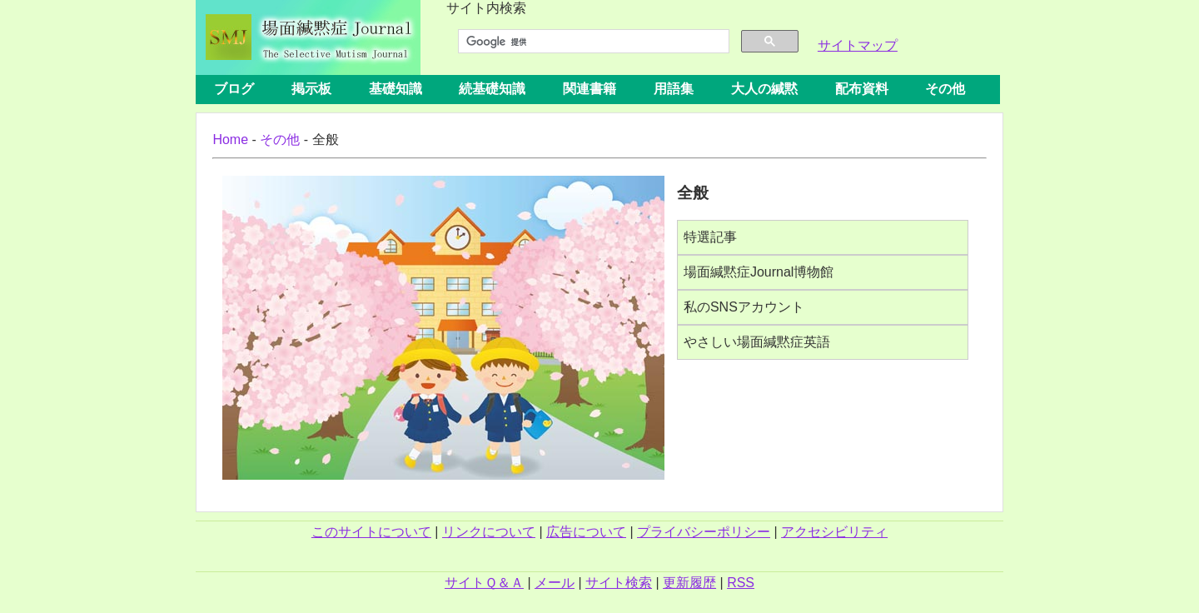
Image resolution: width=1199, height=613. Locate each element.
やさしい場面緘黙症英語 (757, 342)
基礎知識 (395, 89)
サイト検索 (618, 583)
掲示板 (311, 89)
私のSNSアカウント (744, 307)
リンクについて (488, 532)
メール (555, 583)
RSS (740, 583)
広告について (586, 532)
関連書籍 (589, 89)
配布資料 (861, 89)
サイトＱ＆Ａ (484, 583)
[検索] (592, 41)
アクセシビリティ (834, 532)
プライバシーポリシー (703, 532)
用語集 (674, 89)
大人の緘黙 (764, 89)
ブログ (234, 89)
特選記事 (710, 237)
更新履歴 (689, 583)
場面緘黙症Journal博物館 (758, 272)
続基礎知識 (492, 89)
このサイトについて (371, 532)
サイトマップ (858, 45)
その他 (945, 89)
